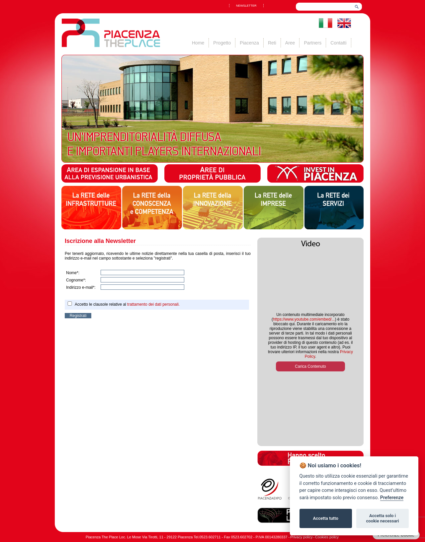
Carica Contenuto (310, 366)
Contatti (338, 42)
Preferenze (391, 498)
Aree (290, 42)
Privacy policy (301, 537)
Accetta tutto (325, 518)
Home (198, 42)
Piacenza (249, 42)
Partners (312, 42)
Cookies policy (327, 537)
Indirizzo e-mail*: (81, 287)
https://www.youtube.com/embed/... (304, 319)
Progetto (222, 42)
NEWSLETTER (246, 5)
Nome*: (72, 273)
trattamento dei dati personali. (153, 304)
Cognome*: (76, 280)
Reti (272, 42)
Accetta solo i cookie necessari (382, 518)
